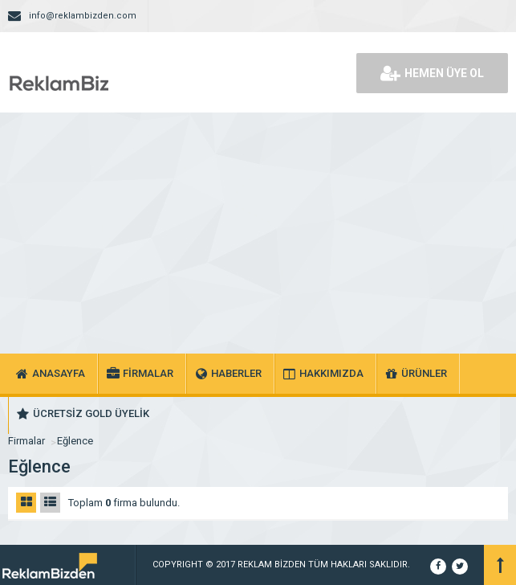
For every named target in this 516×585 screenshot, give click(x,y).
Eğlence (75, 441)
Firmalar (26, 441)
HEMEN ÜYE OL (432, 73)
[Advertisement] (258, 233)
